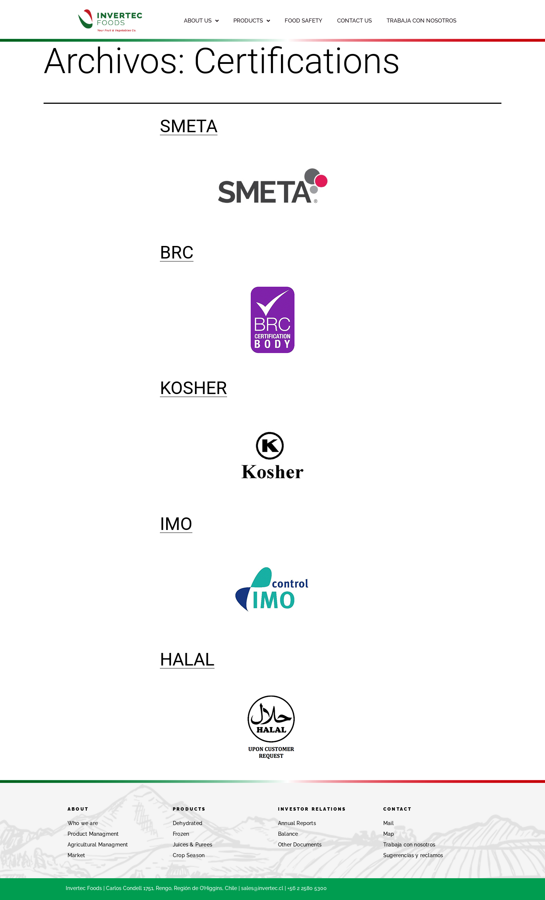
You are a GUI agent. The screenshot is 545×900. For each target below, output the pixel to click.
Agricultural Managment (98, 845)
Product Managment (93, 834)
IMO (176, 523)
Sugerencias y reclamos (413, 855)
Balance (288, 834)
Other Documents (300, 845)
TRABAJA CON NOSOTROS (421, 20)
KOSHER (193, 387)
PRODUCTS (251, 20)
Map (388, 834)
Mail (388, 823)
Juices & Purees (192, 845)
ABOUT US (201, 20)
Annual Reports (297, 823)
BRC (176, 252)
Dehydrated (187, 823)
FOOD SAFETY (303, 20)
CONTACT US (354, 20)
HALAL (187, 659)
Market (76, 855)
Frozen (181, 834)
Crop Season (189, 855)
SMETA (188, 126)
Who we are (83, 823)
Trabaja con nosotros (409, 845)
